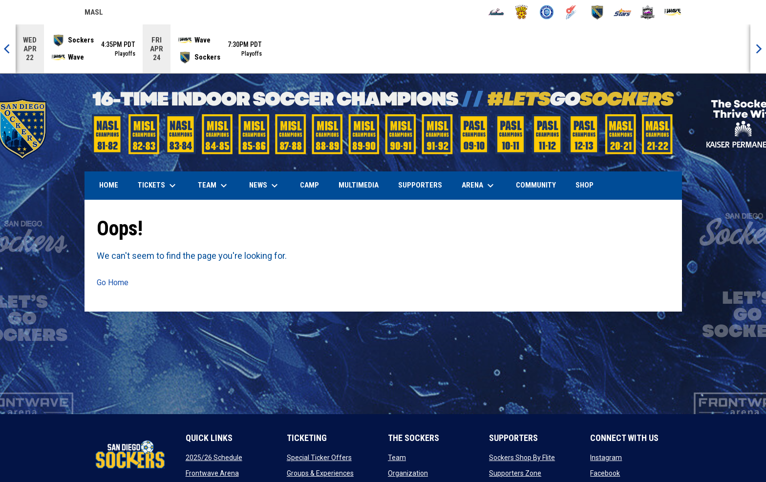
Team (397, 457)
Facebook (605, 473)
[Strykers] (647, 12)
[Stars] (623, 12)
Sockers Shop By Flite (522, 457)
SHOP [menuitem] (588, 184)
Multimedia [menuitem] (359, 185)
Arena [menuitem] (483, 185)
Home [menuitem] (108, 185)
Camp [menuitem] (309, 185)
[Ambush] (496, 12)
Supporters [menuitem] (420, 185)
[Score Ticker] (383, 48)
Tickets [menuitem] (158, 185)
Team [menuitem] (214, 185)
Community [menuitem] (536, 185)
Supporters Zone (515, 473)
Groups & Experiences (320, 473)
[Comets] (572, 12)
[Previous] (8, 48)
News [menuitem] (264, 185)
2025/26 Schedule (214, 457)
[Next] (758, 48)
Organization (408, 473)
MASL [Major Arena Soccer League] (94, 14)
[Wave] (673, 12)
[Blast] (521, 12)
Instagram (606, 457)
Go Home (112, 282)
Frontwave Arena (212, 473)
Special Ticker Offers (319, 457)
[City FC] (547, 12)
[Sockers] (597, 12)
